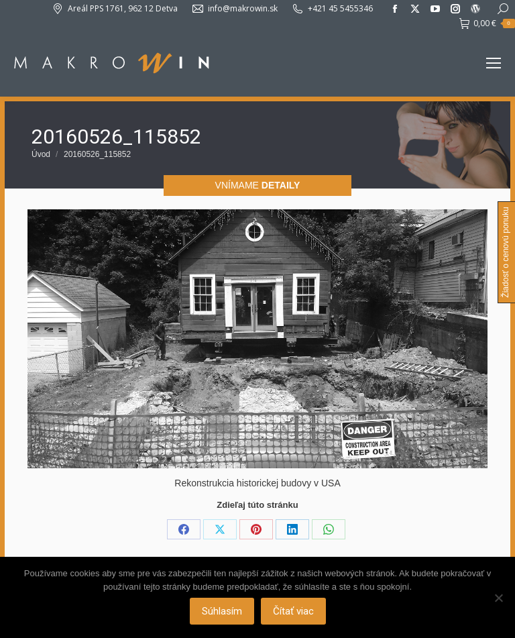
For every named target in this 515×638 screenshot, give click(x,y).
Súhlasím (222, 611)
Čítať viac (293, 611)
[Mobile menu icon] (493, 63)
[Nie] (498, 597)
